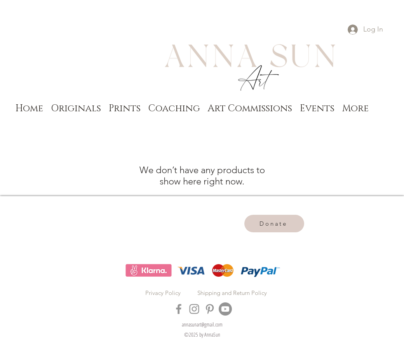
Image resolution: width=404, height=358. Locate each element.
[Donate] (274, 223)
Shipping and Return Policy (232, 293)
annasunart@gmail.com (202, 324)
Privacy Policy (163, 293)
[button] (76, 108)
